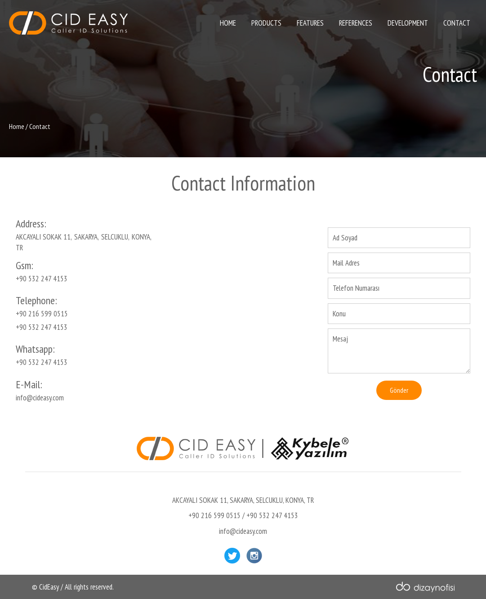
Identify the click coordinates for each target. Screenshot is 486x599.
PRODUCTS (266, 23)
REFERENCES (355, 23)
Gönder (399, 390)
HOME (228, 23)
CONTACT (456, 23)
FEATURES (310, 23)
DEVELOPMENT (408, 23)
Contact (39, 126)
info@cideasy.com (40, 398)
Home (16, 126)
